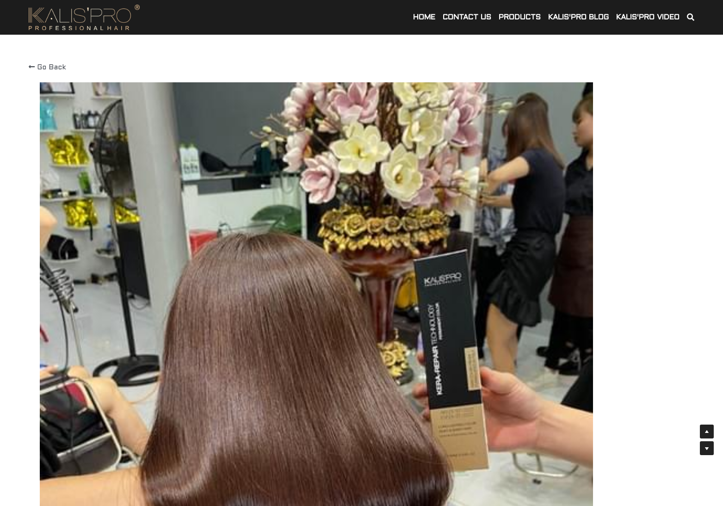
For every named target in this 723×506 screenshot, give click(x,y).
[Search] (690, 17)
